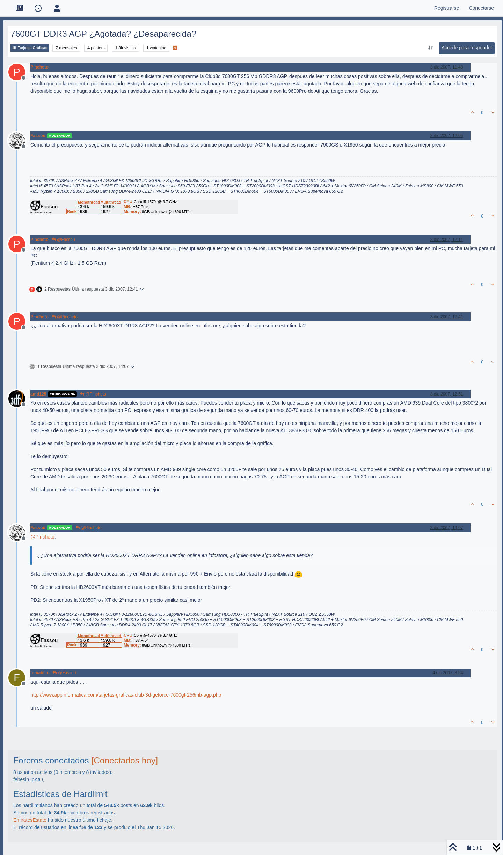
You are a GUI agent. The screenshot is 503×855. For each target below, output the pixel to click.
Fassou (37, 135)
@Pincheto (65, 316)
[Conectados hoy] (124, 760)
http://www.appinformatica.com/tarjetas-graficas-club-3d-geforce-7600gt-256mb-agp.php (125, 695)
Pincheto (39, 67)
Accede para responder (467, 47)
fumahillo (39, 672)
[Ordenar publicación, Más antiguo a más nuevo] (430, 48)
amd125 (38, 394)
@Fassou (63, 239)
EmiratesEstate (29, 820)
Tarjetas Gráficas (29, 47)
